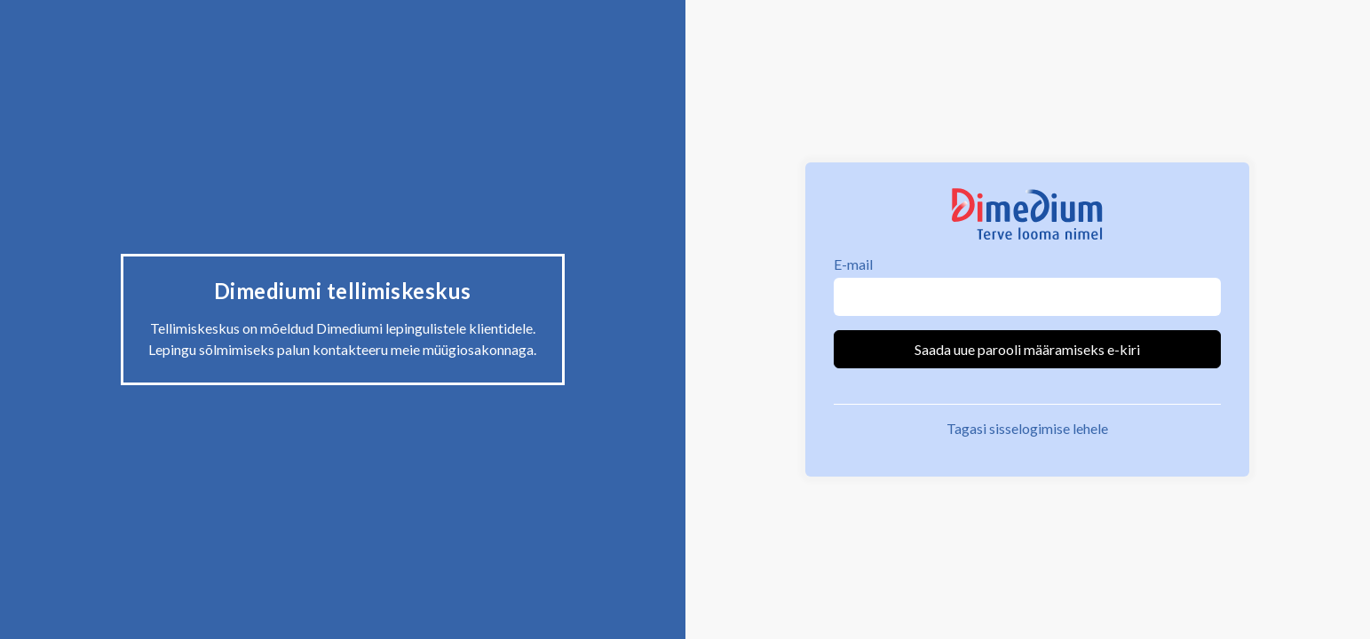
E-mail (853, 264)
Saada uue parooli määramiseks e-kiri (1027, 349)
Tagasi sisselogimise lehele (1027, 428)
